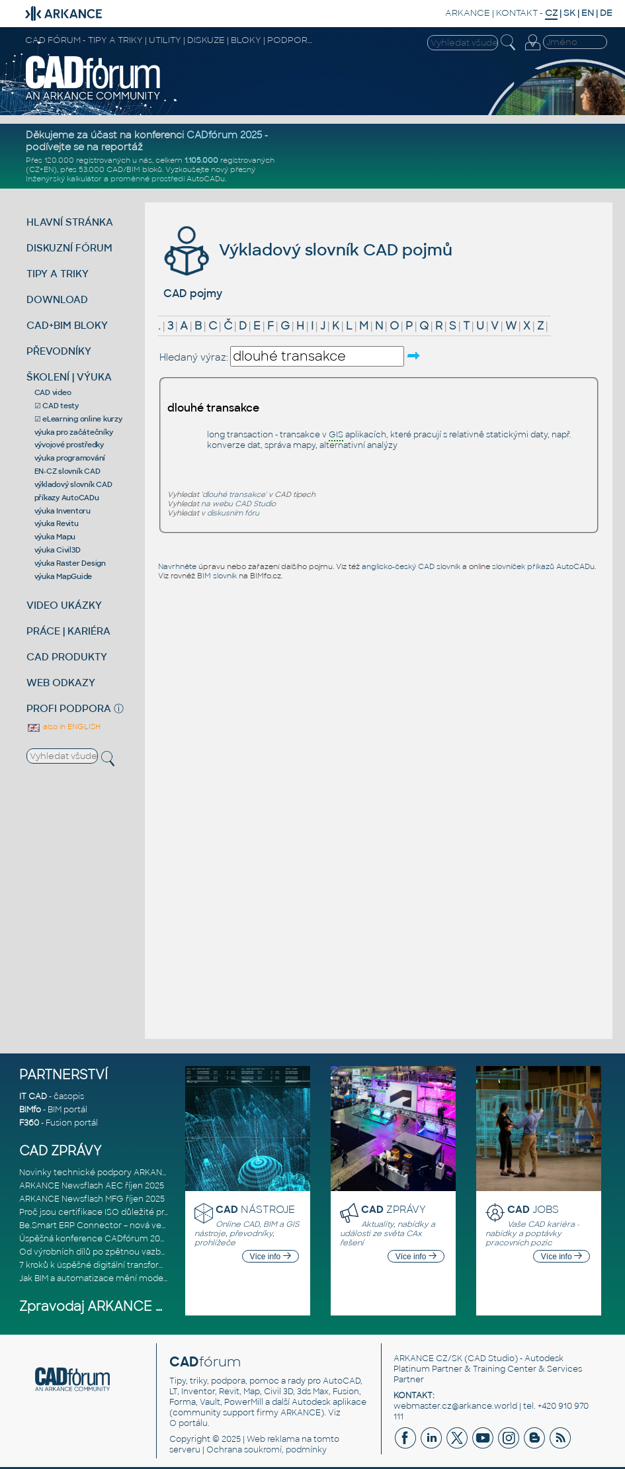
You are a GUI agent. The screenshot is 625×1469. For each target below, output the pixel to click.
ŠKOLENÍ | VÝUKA (69, 377)
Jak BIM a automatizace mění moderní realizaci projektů (132, 1278)
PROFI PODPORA (68, 708)
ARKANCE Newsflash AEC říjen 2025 (91, 1185)
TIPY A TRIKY (57, 273)
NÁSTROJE (255, 1209)
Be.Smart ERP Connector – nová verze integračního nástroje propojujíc (162, 1225)
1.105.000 (201, 160)
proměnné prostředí (147, 178)
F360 (29, 1123)
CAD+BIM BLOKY (67, 325)
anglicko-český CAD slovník (411, 566)
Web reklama (273, 1439)
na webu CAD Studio (238, 503)
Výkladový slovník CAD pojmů (306, 250)
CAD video (52, 392)
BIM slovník (217, 575)
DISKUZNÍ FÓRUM (69, 248)
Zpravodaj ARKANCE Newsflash (120, 1306)
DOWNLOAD (57, 299)
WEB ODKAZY (60, 682)
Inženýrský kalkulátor (64, 178)
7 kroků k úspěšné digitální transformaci (99, 1265)
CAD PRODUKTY (66, 656)
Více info (270, 1256)
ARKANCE (467, 13)
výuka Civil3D (57, 550)
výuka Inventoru (62, 510)
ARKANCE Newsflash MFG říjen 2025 (92, 1199)
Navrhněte (177, 566)
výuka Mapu (55, 536)
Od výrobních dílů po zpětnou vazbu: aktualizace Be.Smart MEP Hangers (165, 1252)
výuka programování (70, 458)
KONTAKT (517, 13)
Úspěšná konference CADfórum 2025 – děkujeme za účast (137, 1238)
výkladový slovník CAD (73, 484)
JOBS (533, 1209)
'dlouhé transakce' (234, 494)
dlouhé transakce (213, 408)
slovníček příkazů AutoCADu (543, 566)
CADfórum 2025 (224, 135)
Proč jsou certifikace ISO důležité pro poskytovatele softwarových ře (157, 1212)
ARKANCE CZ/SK (428, 1358)
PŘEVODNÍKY (58, 351)
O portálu (188, 1423)
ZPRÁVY (393, 1209)
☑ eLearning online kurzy (78, 418)
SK (569, 13)
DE (606, 13)
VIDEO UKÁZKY (64, 605)
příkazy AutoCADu (66, 497)
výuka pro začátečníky (73, 432)
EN (587, 13)
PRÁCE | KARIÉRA (68, 631)
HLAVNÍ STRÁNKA (69, 222)
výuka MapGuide (63, 576)
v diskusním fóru (230, 512)
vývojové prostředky (69, 444)
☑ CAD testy (56, 405)
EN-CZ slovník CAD (67, 471)
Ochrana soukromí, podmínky (266, 1450)
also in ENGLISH (63, 726)
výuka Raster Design (70, 563)
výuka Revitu (56, 523)
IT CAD (33, 1096)
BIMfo (30, 1109)
